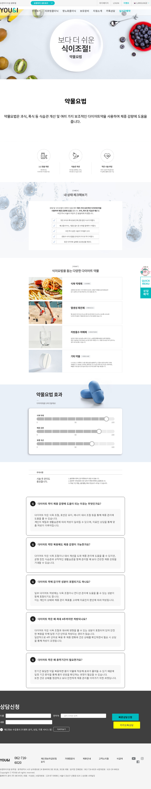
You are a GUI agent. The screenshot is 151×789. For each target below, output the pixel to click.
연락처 (56, 715)
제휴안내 (87, 758)
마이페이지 (104, 3)
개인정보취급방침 (49, 758)
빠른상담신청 (125, 717)
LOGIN (116, 3)
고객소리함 (104, 758)
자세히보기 (61, 729)
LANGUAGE (140, 3)
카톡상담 (110, 11)
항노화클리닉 (69, 11)
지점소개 (97, 11)
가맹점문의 (70, 758)
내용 (2, 722)
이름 (2, 715)
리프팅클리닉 (51, 11)
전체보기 (36, 11)
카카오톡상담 (127, 725)
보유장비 (84, 11)
